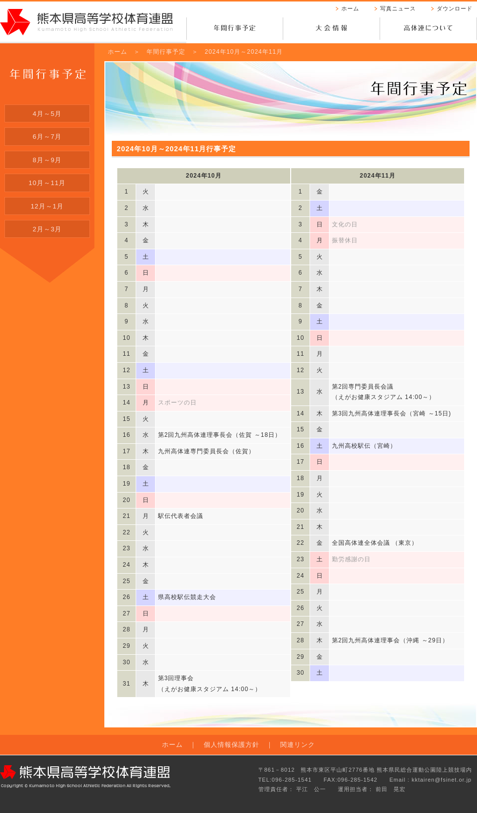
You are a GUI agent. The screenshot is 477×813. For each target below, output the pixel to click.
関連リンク (297, 744)
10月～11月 (47, 183)
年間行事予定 (234, 30)
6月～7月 (47, 136)
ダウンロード (455, 8)
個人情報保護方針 (231, 744)
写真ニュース (398, 8)
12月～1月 (47, 206)
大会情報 (331, 30)
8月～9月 (47, 160)
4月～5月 (47, 113)
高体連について (428, 30)
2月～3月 (47, 229)
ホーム (350, 8)
